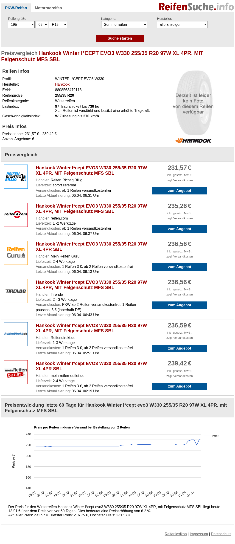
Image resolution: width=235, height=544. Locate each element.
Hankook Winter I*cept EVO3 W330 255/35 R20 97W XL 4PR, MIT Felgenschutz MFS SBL (91, 170)
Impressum (199, 534)
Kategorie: (108, 18)
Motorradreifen (48, 8)
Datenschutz (221, 534)
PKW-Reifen (16, 8)
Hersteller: (164, 18)
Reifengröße (17, 18)
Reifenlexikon (176, 534)
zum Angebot (179, 191)
